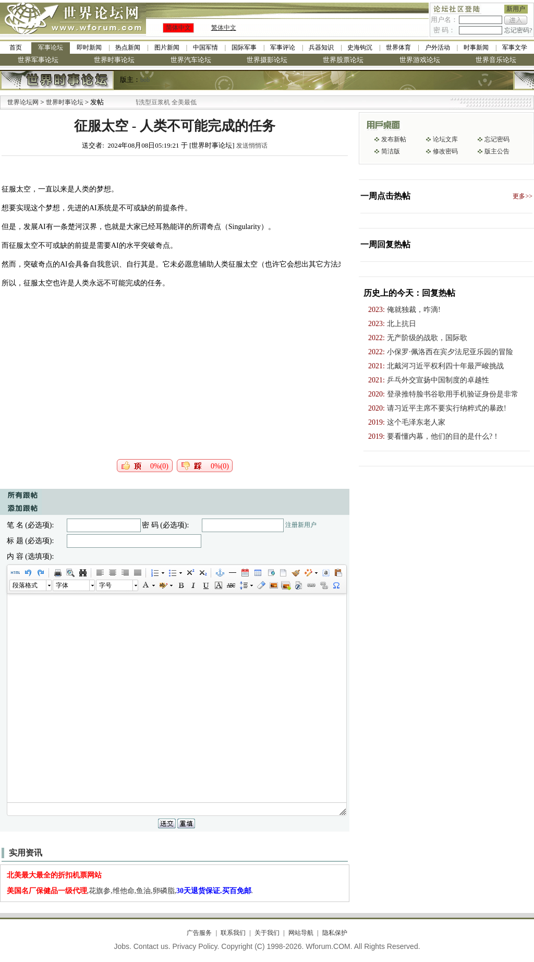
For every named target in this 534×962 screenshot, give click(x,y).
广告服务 (199, 932)
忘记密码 (496, 139)
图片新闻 (166, 47)
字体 (62, 585)
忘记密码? (518, 30)
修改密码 (445, 151)
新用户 (515, 9)
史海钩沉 (359, 47)
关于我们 (267, 932)
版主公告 (496, 151)
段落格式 (25, 585)
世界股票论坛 (343, 60)
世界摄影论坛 (267, 60)
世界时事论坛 (114, 60)
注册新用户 (301, 524)
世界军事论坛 (38, 60)
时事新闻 (476, 47)
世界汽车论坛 (191, 60)
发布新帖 (393, 139)
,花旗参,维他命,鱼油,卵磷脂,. (130, 891)
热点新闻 (127, 47)
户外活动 (437, 47)
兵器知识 (321, 47)
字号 (105, 585)
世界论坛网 (23, 102)
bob (145, 79)
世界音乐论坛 (496, 60)
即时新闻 (89, 47)
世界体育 (398, 47)
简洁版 (390, 151)
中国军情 (205, 47)
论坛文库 (445, 139)
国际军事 (244, 47)
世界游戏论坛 (419, 60)
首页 (15, 47)
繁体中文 (223, 27)
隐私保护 (334, 932)
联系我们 (233, 932)
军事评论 (282, 47)
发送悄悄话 (252, 145)
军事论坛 (50, 47)
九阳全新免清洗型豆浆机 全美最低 (162, 102)
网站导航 (300, 932)
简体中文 (178, 27)
